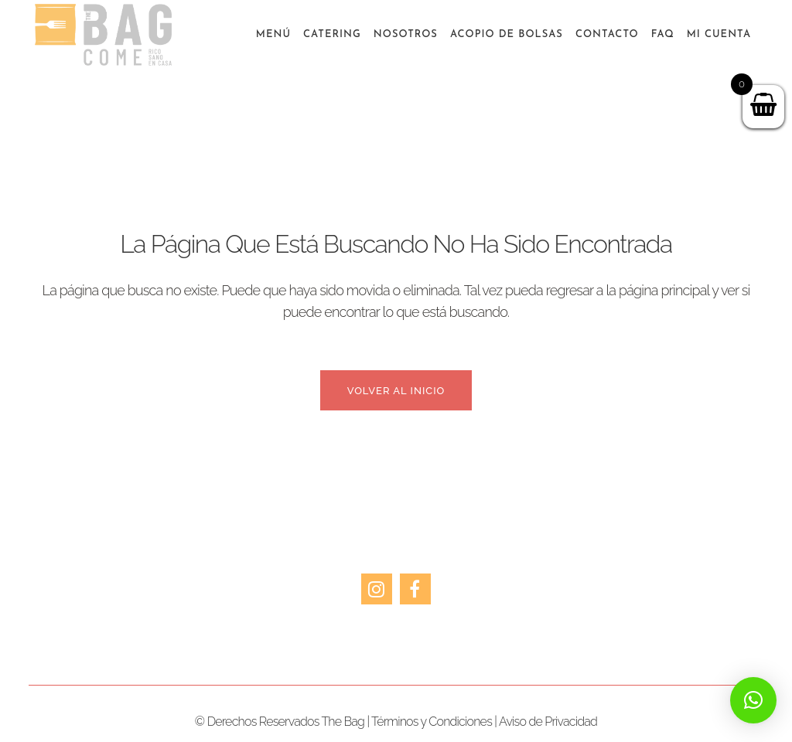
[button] (753, 700)
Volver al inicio (396, 391)
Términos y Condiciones (431, 721)
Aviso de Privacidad (548, 721)
